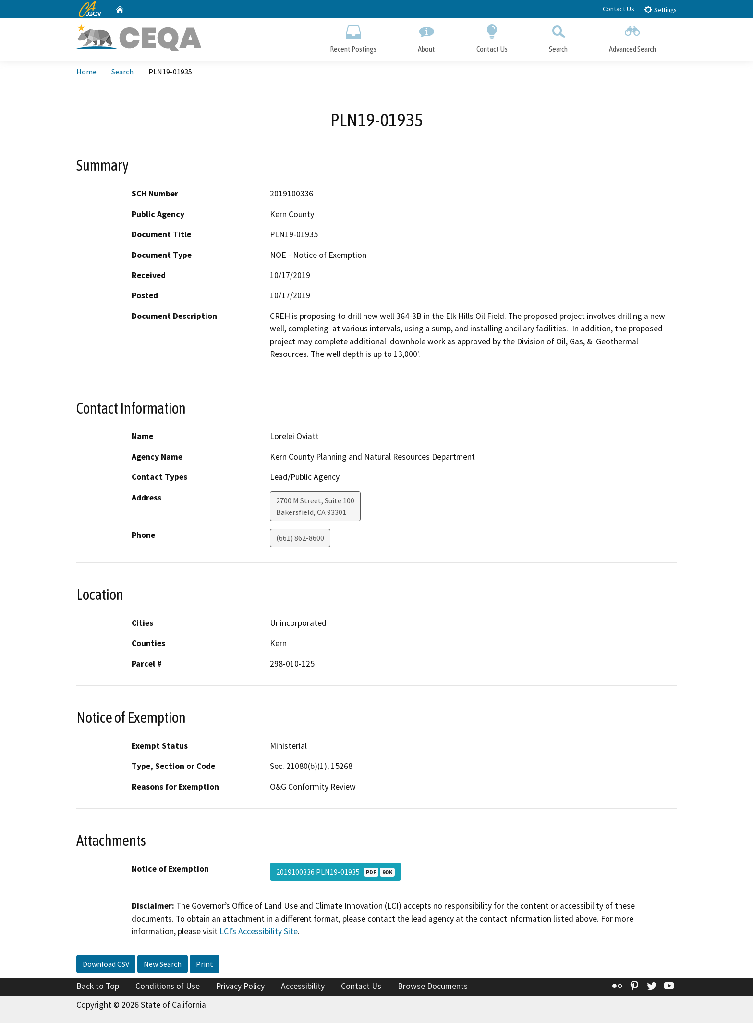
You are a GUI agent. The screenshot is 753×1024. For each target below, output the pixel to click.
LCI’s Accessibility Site (258, 932)
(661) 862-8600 (300, 539)
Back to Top (97, 987)
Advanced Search (632, 37)
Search (558, 37)
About (426, 37)
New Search (163, 965)
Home (86, 72)
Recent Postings (353, 37)
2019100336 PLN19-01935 (335, 873)
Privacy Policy (240, 987)
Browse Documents (433, 987)
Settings (660, 9)
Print (204, 965)
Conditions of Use (167, 987)
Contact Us (618, 8)
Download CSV (106, 965)
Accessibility (303, 987)
